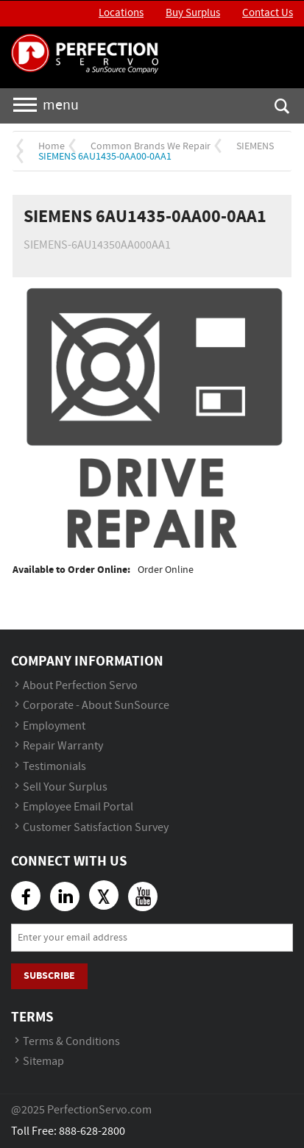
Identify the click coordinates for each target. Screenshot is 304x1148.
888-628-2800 (92, 1131)
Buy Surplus (193, 13)
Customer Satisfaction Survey (96, 827)
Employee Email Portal (78, 807)
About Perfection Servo (80, 686)
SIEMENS (255, 146)
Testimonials (54, 766)
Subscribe (49, 976)
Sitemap (43, 1061)
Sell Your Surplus (65, 787)
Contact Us (267, 13)
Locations (121, 13)
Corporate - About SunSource (96, 705)
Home (51, 146)
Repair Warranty (63, 746)
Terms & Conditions (71, 1041)
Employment (54, 726)
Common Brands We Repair (151, 146)
